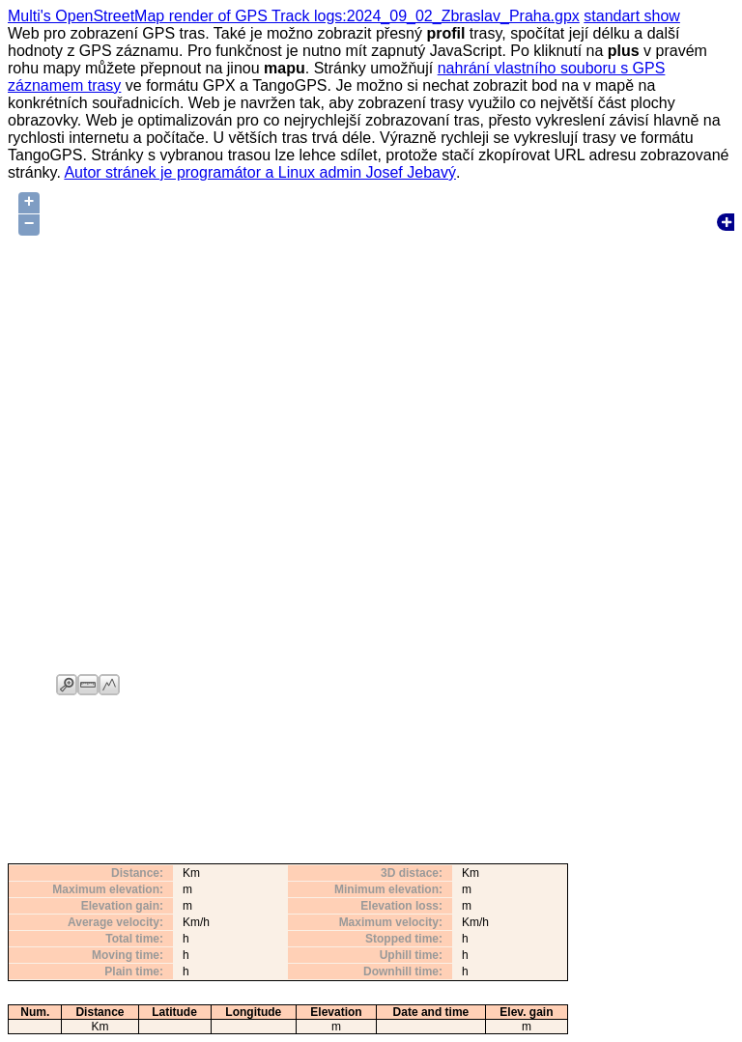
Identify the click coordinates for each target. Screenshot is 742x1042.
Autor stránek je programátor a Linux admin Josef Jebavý (260, 172)
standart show (632, 16)
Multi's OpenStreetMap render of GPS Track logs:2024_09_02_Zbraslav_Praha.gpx (294, 16)
